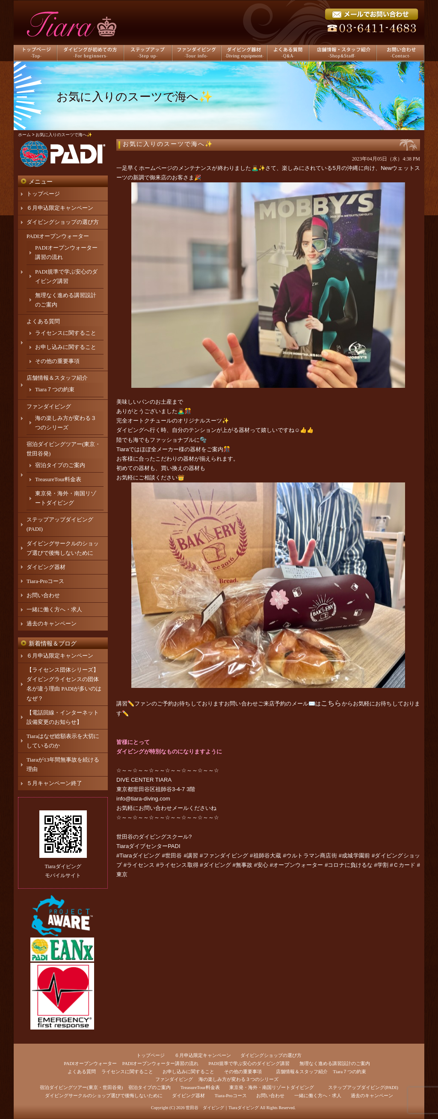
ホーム (24, 134)
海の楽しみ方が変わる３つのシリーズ (238, 1079)
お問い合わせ (43, 595)
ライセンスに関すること (65, 333)
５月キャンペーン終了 (54, 783)
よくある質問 (43, 321)
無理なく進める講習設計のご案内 (334, 1063)
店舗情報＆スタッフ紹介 (57, 378)
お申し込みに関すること (65, 347)
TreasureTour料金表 (58, 479)
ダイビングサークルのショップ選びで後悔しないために (104, 1095)
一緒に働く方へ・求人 (54, 609)
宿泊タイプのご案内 (60, 465)
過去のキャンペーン (52, 623)
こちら (331, 703)
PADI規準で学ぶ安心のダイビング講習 (249, 1063)
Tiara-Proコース (45, 581)
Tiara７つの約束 (54, 389)
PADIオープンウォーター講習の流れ (160, 1063)
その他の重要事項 (57, 361)
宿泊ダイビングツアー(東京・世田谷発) (81, 1087)
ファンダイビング (49, 406)
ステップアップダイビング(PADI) (363, 1087)
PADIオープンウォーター (58, 236)
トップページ (43, 193)
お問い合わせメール (164, 808)
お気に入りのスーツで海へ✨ (168, 144)
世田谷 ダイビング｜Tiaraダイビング (222, 1107)
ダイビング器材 (46, 567)
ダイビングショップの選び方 (63, 222)
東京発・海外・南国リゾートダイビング (271, 1087)
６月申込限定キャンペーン (60, 208)
